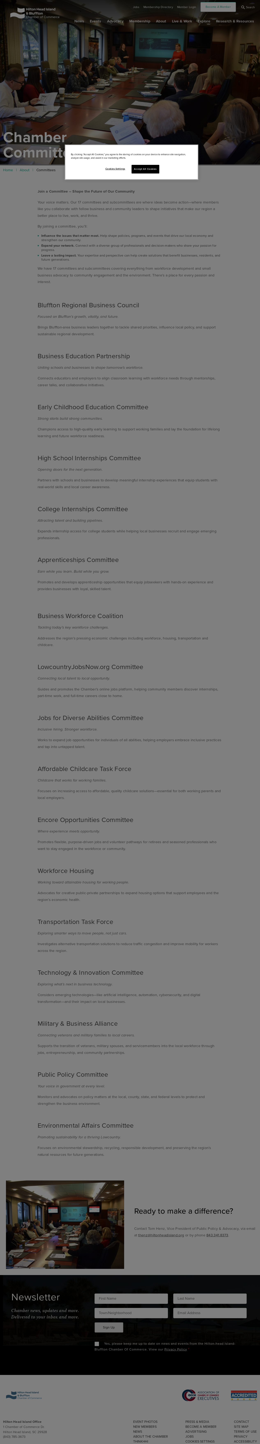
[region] (131, 162)
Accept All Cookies (145, 169)
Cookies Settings (115, 169)
